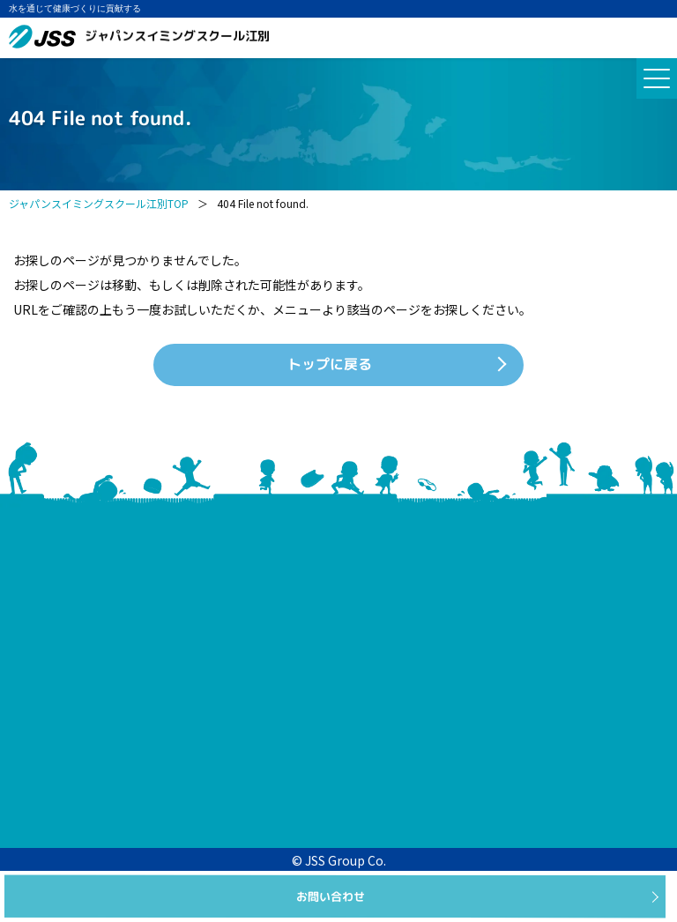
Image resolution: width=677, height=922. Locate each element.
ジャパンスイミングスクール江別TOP (99, 203)
